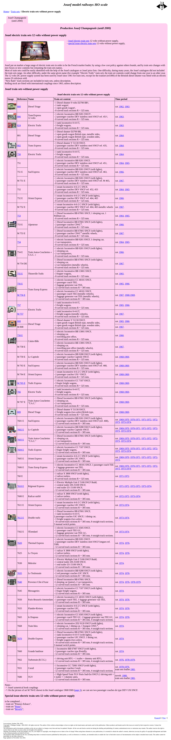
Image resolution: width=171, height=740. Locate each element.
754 (19, 242)
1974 (121, 543)
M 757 (20, 314)
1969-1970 (124, 419)
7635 (19, 573)
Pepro (17, 706)
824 (19, 125)
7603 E (20, 440)
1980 (124, 675)
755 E (20, 273)
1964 (121, 135)
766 (19, 392)
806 (19, 116)
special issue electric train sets (82, 43)
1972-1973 (135, 486)
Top (164, 718)
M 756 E (21, 295)
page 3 (78, 690)
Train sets (15, 11)
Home (6, 11)
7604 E (20, 450)
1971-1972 (146, 419)
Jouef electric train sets (78, 41)
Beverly (18, 709)
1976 (127, 543)
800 (19, 106)
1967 (121, 180)
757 (19, 305)
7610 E (20, 486)
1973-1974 (126, 422)
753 (19, 216)
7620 (19, 543)
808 (19, 321)
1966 (121, 172)
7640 (19, 582)
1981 (132, 669)
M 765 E (21, 383)
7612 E (20, 518)
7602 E (20, 429)
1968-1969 (130, 295)
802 (19, 145)
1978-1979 (136, 582)
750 (19, 154)
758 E (20, 335)
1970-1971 (135, 419)
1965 (127, 163)
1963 (127, 106)
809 (19, 412)
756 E (20, 284)
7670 (19, 638)
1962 (121, 106)
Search (157, 718)
